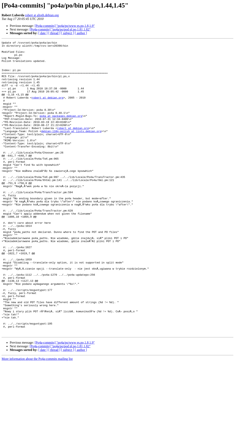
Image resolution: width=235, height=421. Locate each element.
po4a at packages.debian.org (61, 131)
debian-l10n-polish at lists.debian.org (71, 149)
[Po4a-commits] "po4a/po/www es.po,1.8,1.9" (65, 25)
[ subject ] (67, 33)
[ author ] (81, 33)
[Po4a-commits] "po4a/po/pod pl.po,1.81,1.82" (60, 29)
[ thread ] (54, 33)
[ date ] (42, 33)
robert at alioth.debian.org (42, 15)
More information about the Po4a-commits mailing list (37, 417)
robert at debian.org (47, 109)
